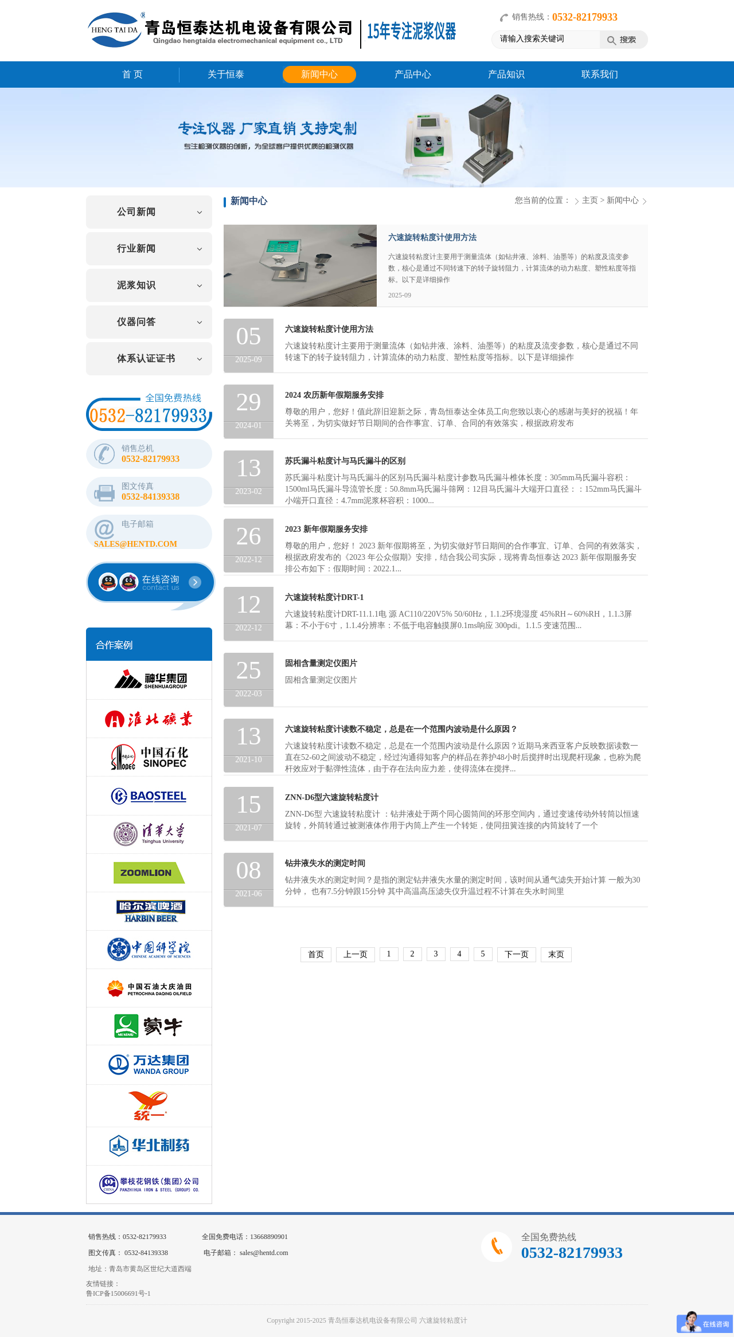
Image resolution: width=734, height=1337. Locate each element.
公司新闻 (136, 212)
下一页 (517, 954)
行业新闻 (136, 248)
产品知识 (506, 74)
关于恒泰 (226, 74)
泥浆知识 (136, 285)
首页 (316, 954)
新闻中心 (319, 74)
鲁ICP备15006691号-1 (118, 1293)
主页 (590, 200)
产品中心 (413, 74)
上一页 (355, 954)
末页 (556, 954)
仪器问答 (136, 322)
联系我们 (599, 74)
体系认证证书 (146, 358)
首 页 (132, 74)
